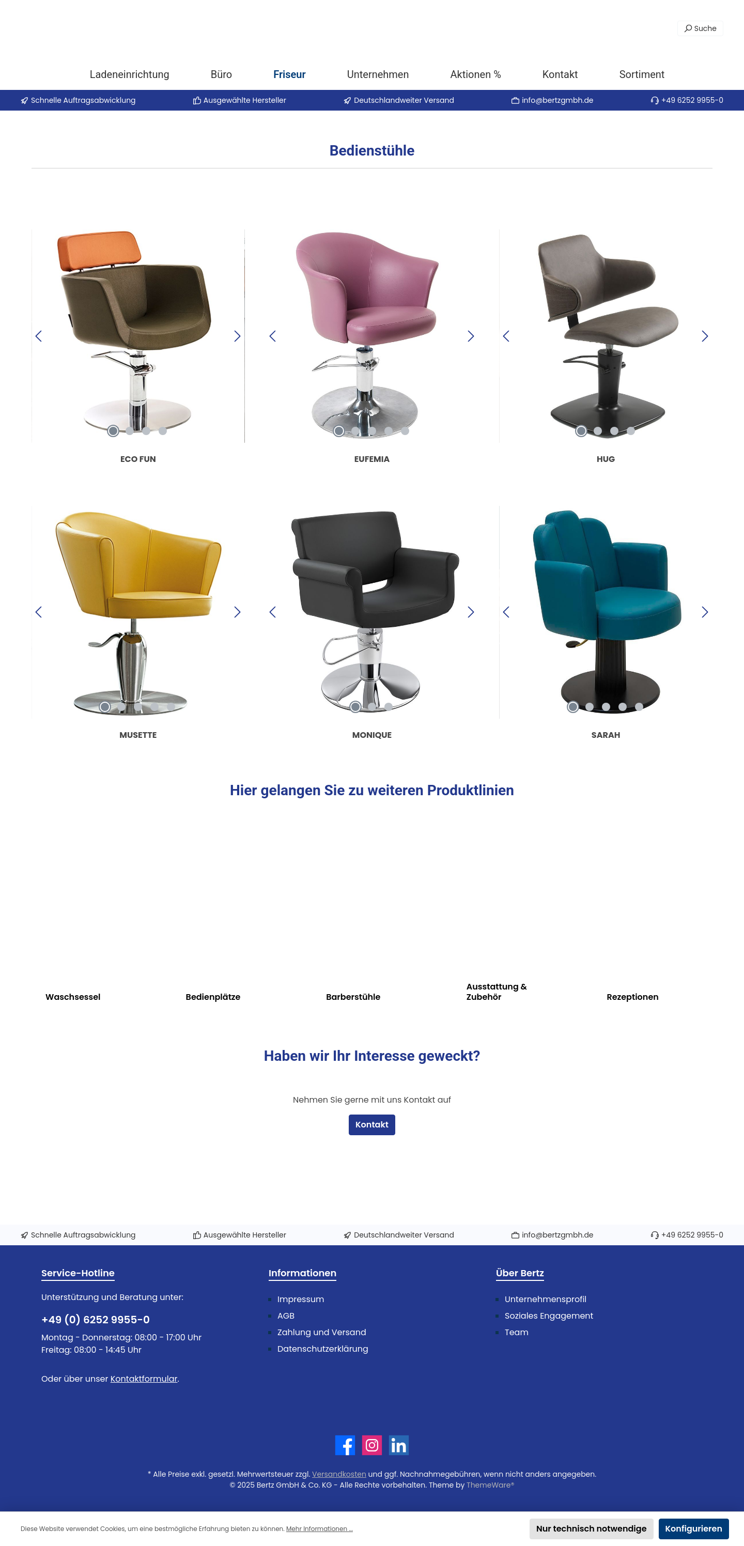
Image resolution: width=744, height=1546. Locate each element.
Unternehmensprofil (545, 1299)
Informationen (302, 1272)
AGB (286, 1316)
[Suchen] (700, 28)
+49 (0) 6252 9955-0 (95, 1319)
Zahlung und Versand (321, 1332)
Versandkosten (339, 1474)
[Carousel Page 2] (130, 491)
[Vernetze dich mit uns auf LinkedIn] (398, 1445)
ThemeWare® (490, 1485)
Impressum (300, 1299)
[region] (138, 396)
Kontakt (372, 1185)
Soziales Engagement (549, 1316)
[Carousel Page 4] (163, 491)
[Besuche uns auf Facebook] (345, 1445)
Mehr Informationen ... (319, 1528)
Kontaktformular (144, 1379)
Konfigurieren (693, 1529)
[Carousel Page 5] (405, 491)
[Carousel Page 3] (146, 491)
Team (517, 1332)
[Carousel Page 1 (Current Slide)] (113, 491)
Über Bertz (520, 1272)
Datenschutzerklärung (322, 1349)
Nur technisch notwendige (591, 1529)
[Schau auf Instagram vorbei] (372, 1445)
